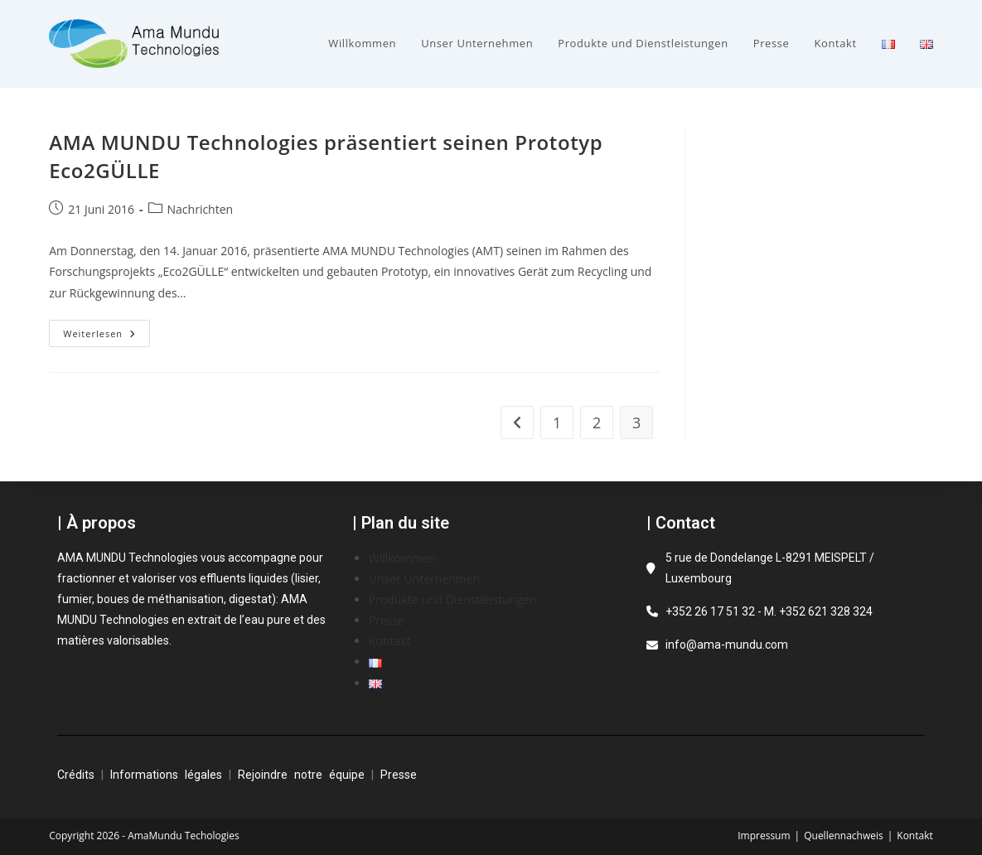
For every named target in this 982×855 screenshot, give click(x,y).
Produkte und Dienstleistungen (453, 599)
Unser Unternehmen (425, 579)
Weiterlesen (106, 330)
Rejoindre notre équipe (301, 774)
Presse (386, 620)
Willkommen (403, 558)
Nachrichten (200, 209)
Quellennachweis (843, 835)
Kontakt (390, 641)
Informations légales (166, 774)
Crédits (75, 774)
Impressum (764, 835)
